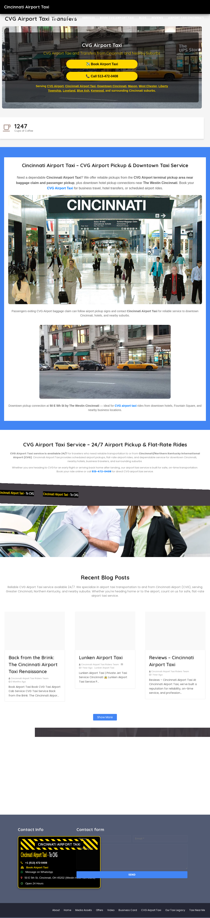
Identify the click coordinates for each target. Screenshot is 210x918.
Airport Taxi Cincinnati (186, 17)
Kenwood (97, 90)
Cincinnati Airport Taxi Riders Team (32, 666)
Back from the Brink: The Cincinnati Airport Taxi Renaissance (34, 660)
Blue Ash (83, 90)
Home (54, 17)
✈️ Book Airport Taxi (102, 64)
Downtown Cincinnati (111, 86)
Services (88, 17)
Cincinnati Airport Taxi (80, 86)
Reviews (157, 17)
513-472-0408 (103, 464)
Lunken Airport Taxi (103, 657)
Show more (105, 717)
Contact (70, 17)
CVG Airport (55, 86)
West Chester (148, 86)
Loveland (69, 90)
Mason (132, 86)
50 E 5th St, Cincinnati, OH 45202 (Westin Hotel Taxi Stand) (116, 877)
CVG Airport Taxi (60, 188)
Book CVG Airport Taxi (117, 17)
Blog (142, 17)
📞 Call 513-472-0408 (102, 76)
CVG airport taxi (126, 405)
